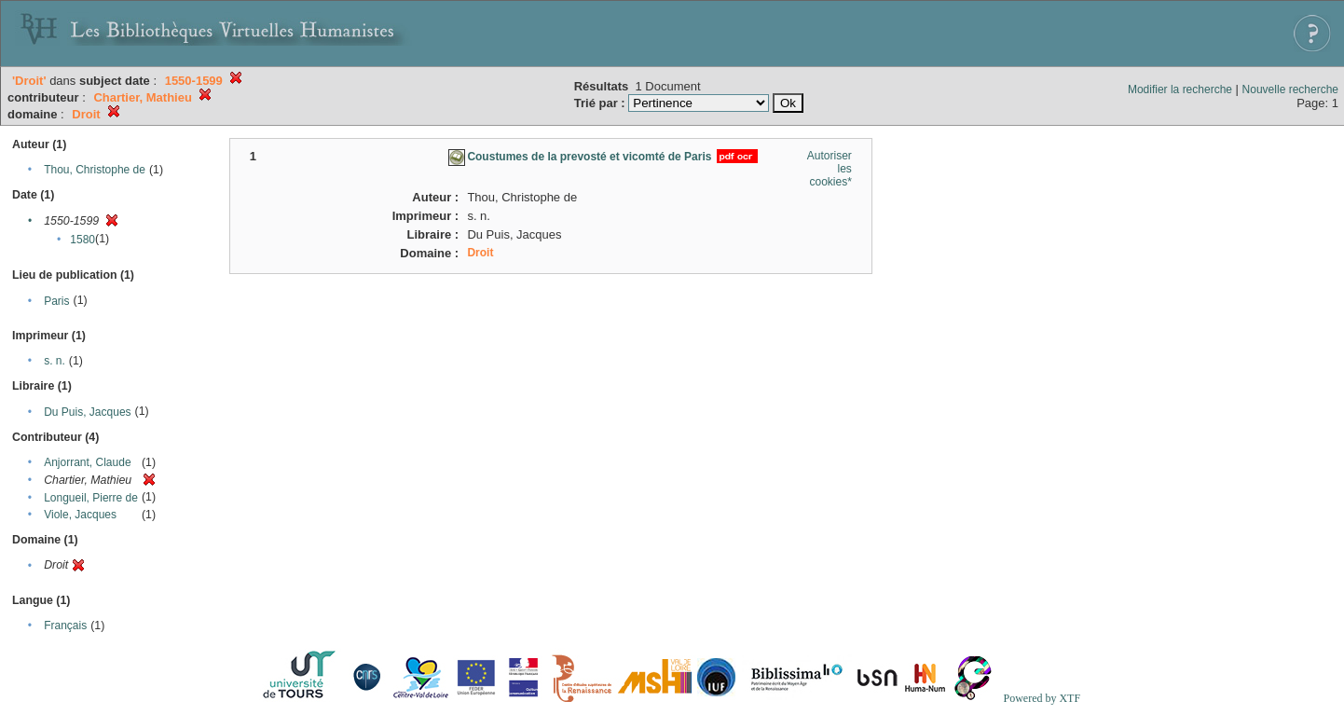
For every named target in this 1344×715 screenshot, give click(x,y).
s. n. (54, 360)
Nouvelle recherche (1290, 89)
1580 (82, 239)
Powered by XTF (1041, 698)
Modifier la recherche (1180, 89)
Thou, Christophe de (94, 169)
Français (65, 625)
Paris (56, 301)
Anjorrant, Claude (87, 462)
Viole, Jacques (80, 514)
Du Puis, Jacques (87, 412)
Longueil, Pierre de (91, 497)
